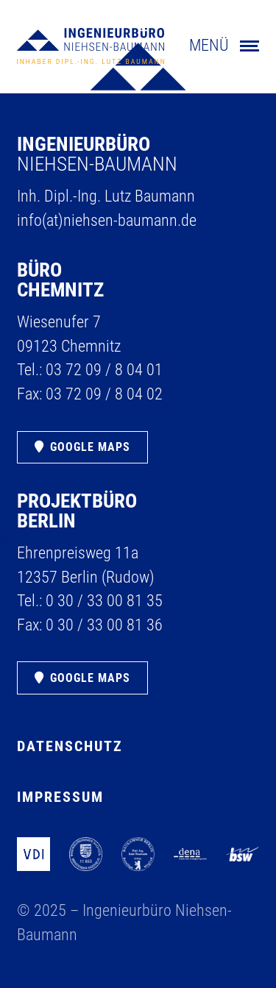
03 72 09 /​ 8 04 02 (104, 394)
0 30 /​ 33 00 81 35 (104, 600)
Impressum (60, 797)
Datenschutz (70, 746)
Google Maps (90, 447)
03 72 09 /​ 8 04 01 (104, 369)
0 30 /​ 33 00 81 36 (104, 625)
